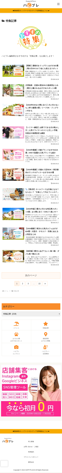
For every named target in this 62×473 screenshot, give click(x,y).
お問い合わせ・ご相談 (31, 447)
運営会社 (31, 463)
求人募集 (31, 442)
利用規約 (31, 452)
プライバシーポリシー (31, 458)
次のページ (31, 276)
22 (39, 284)
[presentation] (4, 463)
